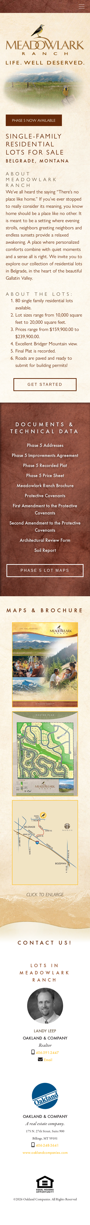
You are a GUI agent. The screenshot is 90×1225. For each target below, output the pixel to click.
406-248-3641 (47, 1146)
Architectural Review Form (45, 540)
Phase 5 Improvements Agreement (45, 455)
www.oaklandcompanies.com (45, 1153)
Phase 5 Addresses (45, 445)
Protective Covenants (45, 496)
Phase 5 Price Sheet (45, 476)
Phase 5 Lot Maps (45, 570)
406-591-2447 (47, 1053)
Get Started (45, 384)
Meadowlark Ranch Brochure (45, 486)
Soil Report (45, 550)
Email (48, 1060)
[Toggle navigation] (81, 6)
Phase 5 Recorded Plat (45, 465)
